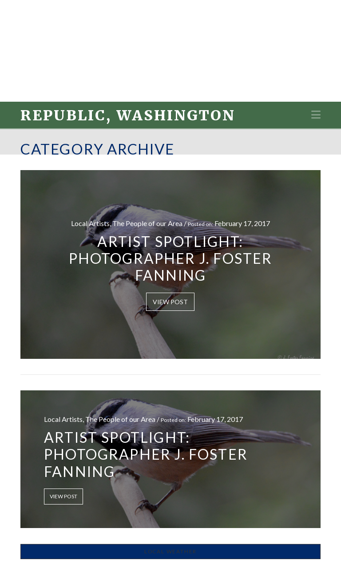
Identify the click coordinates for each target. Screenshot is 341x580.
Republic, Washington (127, 115)
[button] (316, 114)
